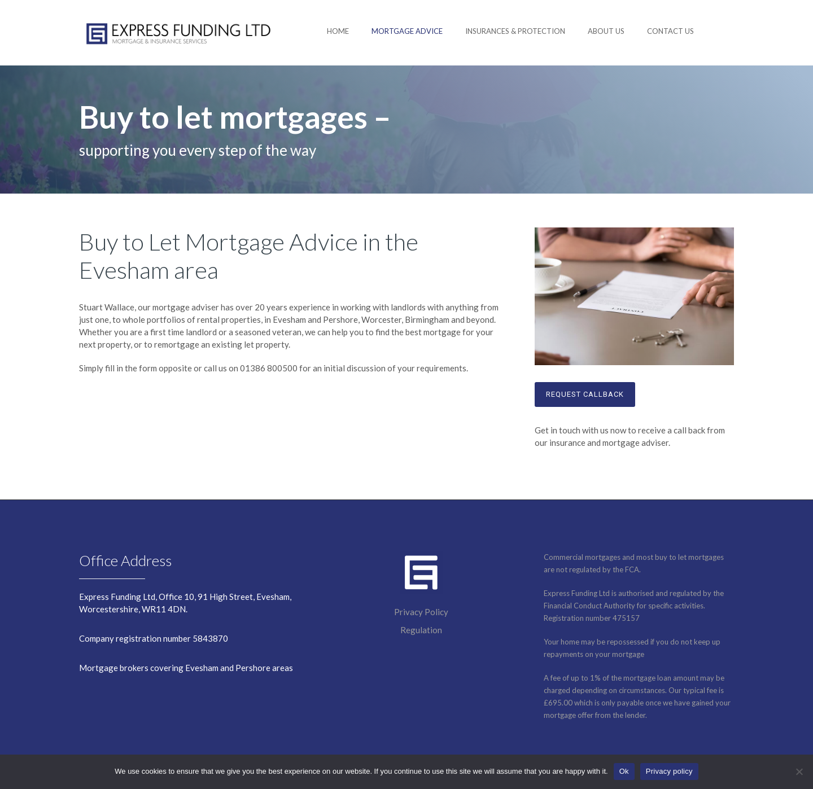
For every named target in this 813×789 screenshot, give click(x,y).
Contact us (670, 31)
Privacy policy (669, 771)
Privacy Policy (421, 612)
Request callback (585, 394)
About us (606, 31)
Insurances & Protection (515, 31)
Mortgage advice (407, 31)
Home (338, 31)
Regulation (421, 630)
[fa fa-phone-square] (728, 31)
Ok (624, 771)
